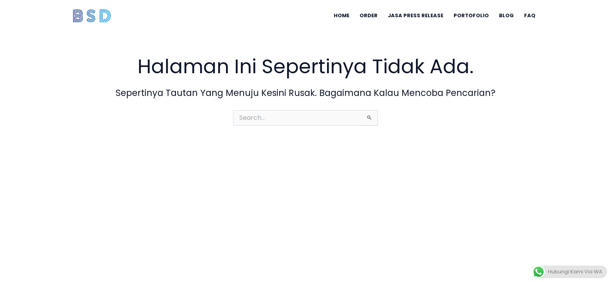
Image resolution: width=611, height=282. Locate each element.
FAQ (529, 15)
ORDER (369, 15)
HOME (341, 15)
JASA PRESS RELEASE (415, 15)
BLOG (506, 15)
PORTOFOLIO (471, 15)
